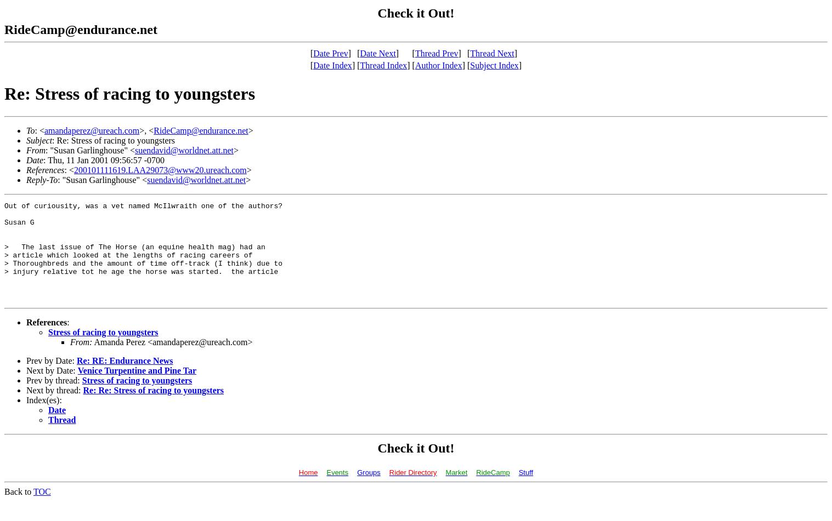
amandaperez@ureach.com (91, 130)
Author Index (438, 65)
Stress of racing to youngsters (103, 352)
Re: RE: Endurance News (125, 380)
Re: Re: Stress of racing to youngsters (153, 410)
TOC (42, 511)
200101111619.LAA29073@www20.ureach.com (160, 170)
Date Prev (330, 53)
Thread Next (492, 53)
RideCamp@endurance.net (201, 130)
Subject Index (494, 65)
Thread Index (383, 65)
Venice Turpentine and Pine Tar (137, 390)
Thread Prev (437, 53)
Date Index (332, 65)
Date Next (378, 53)
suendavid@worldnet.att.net (184, 150)
